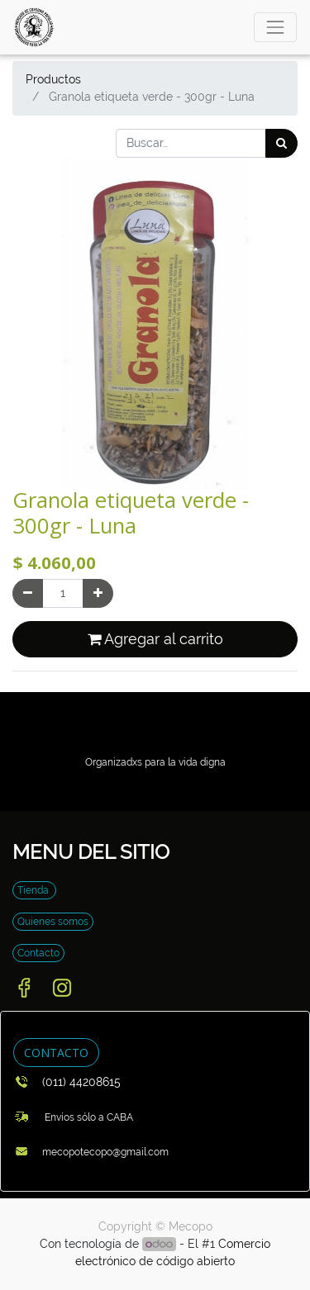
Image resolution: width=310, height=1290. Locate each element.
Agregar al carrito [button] (155, 639)
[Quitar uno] (27, 593)
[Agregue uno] (98, 593)
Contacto (38, 953)
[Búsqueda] (281, 143)
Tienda (34, 890)
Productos (53, 79)
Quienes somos (52, 921)
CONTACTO (56, 1052)
